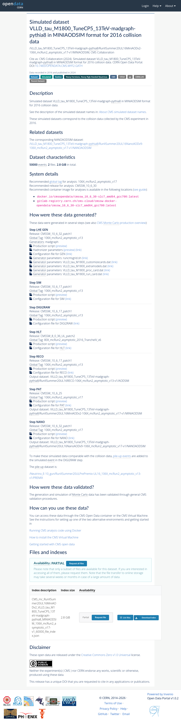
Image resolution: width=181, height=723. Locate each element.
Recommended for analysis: (53, 182)
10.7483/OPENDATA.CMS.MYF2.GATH (59, 66)
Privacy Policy (109, 709)
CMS (113, 77)
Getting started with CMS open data (52, 544)
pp (130, 77)
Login (145, 6)
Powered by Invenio (160, 694)
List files (125, 617)
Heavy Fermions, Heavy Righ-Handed (86, 77)
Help (123, 709)
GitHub (102, 714)
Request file (100, 617)
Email (126, 714)
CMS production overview (121, 223)
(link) (78, 250)
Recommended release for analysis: (52, 186)
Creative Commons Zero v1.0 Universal (106, 655)
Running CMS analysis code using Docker (55, 530)
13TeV (122, 77)
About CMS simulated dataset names (122, 112)
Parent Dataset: (38, 81)
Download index (145, 617)
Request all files (76, 563)
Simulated (46, 77)
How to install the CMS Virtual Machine (54, 537)
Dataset (34, 77)
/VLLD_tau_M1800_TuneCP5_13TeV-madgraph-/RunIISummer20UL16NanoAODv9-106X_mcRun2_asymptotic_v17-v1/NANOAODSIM (86, 146)
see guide (140, 189)
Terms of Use (113, 703)
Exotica (58, 77)
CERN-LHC (139, 77)
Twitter (115, 714)
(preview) (61, 246)
